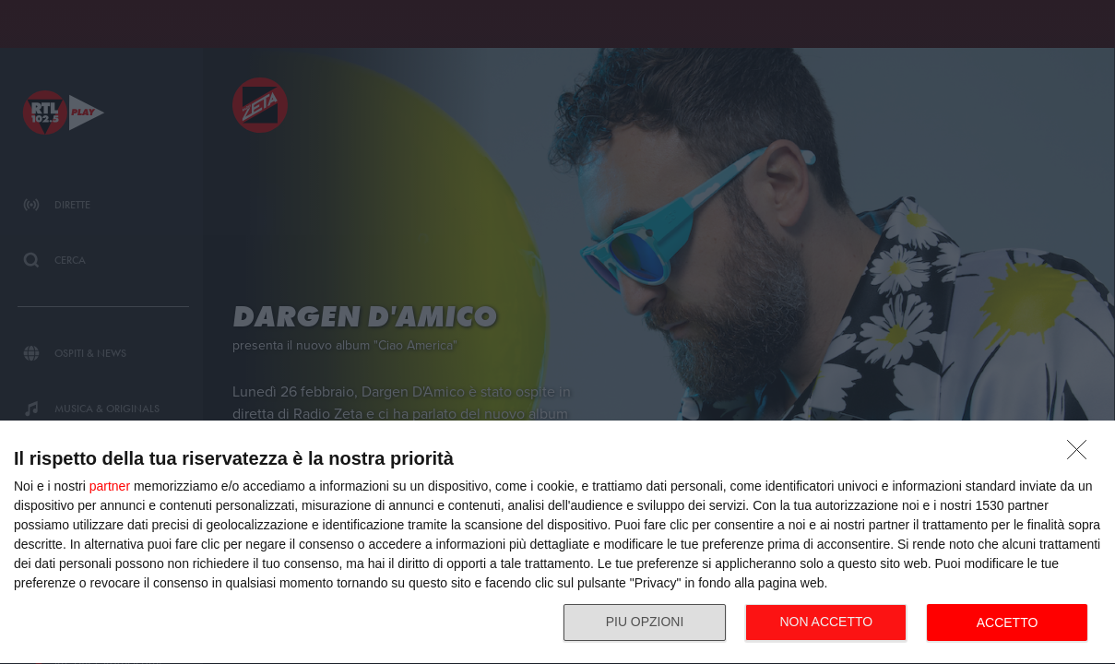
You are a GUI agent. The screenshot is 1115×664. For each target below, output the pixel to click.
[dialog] (557, 542)
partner (109, 486)
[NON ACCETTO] (1082, 454)
